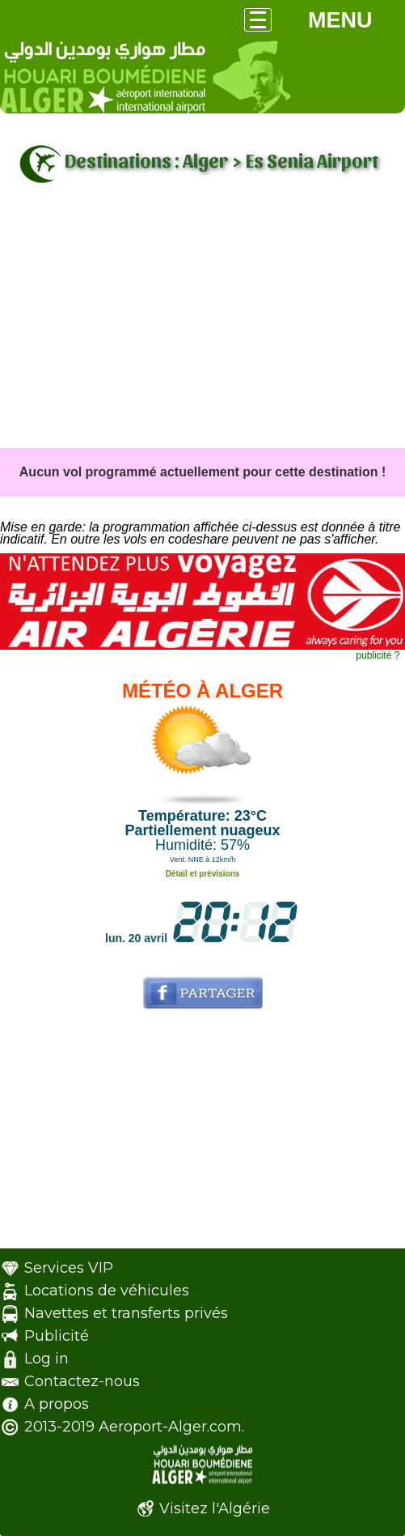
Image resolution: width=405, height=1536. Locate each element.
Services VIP (68, 1268)
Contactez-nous (82, 1381)
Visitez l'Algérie (214, 1508)
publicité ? (377, 655)
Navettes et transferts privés (126, 1313)
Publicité (56, 1336)
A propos (56, 1404)
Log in (46, 1358)
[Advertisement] (202, 326)
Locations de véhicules (106, 1290)
